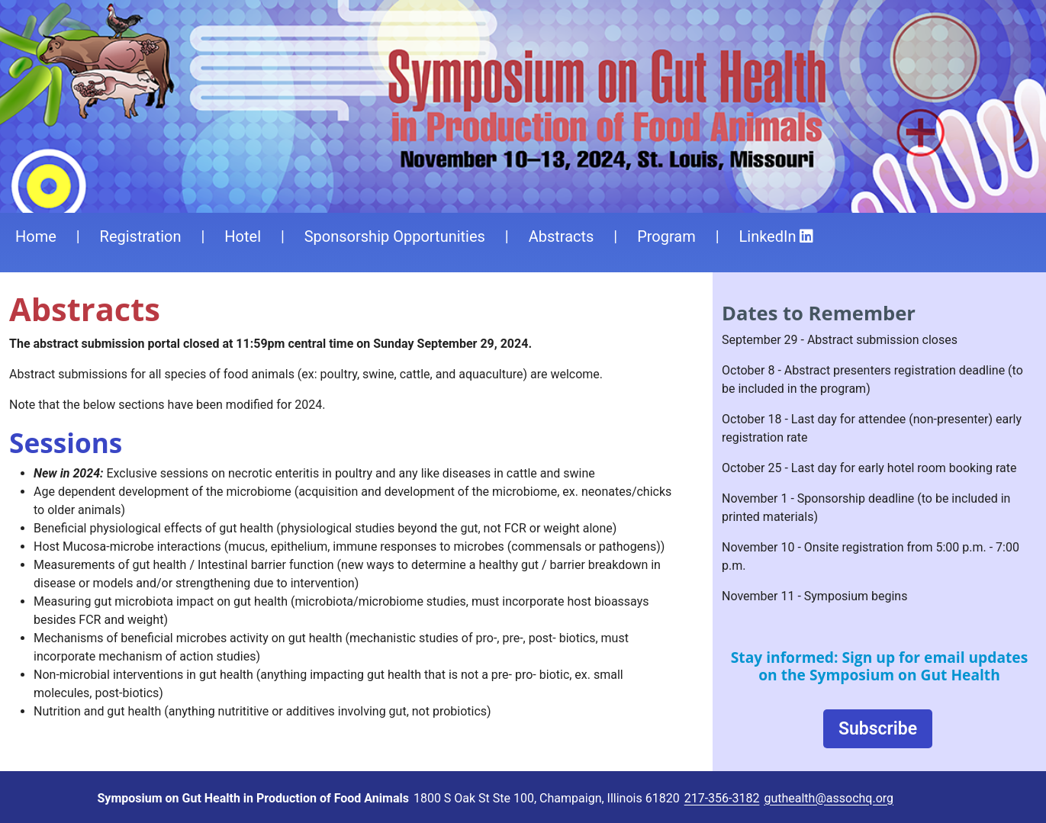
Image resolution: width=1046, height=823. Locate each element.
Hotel (242, 236)
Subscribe (877, 729)
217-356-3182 (722, 798)
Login (937, 799)
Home (35, 236)
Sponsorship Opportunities (394, 236)
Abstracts (561, 236)
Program (666, 236)
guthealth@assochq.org (828, 798)
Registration (141, 236)
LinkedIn (776, 236)
